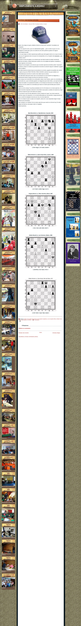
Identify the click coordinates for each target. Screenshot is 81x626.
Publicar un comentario (24, 328)
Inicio (40, 332)
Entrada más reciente (24, 332)
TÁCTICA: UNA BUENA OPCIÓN (28, 20)
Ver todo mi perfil (5, 26)
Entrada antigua (56, 332)
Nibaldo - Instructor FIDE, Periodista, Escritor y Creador (8, 23)
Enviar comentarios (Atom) (31, 336)
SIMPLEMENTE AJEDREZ (32, 6)
